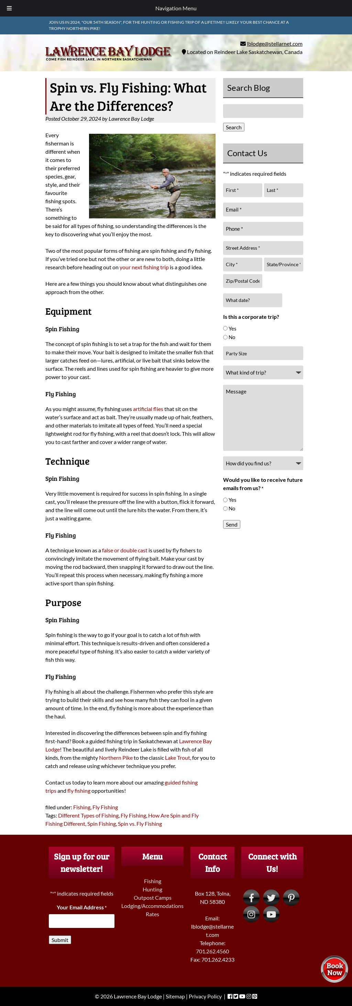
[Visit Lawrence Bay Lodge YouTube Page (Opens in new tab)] (271, 914)
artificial (142, 408)
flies (157, 408)
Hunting (152, 889)
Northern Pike (116, 757)
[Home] (108, 61)
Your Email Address (82, 907)
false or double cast (124, 550)
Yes (232, 328)
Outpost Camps (153, 897)
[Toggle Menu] (9, 8)
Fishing (81, 807)
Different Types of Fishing (88, 815)
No (232, 337)
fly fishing (78, 790)
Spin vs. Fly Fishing (140, 823)
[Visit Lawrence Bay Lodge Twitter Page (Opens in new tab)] (271, 897)
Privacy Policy (205, 996)
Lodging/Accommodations (152, 905)
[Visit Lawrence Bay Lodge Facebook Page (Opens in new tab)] (251, 897)
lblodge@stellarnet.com (274, 43)
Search (234, 127)
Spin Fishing (101, 823)
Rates (152, 914)
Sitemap (175, 996)
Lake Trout (177, 757)
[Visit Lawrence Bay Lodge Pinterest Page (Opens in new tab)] (291, 897)
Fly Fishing (105, 807)
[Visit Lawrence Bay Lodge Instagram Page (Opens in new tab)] (251, 914)
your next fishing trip (144, 267)
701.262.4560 (212, 951)
